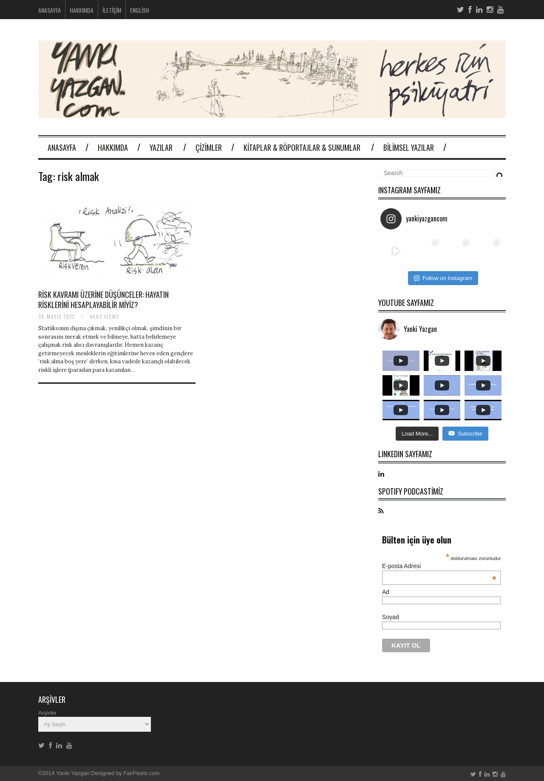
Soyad (390, 617)
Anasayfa (49, 10)
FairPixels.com (141, 773)
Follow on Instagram (443, 278)
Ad (385, 592)
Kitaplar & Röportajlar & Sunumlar (302, 147)
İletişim (111, 10)
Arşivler (47, 713)
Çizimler (209, 147)
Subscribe (465, 433)
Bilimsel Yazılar (408, 147)
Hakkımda (82, 10)
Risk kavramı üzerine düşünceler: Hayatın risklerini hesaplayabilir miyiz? (103, 299)
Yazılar (161, 147)
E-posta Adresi (439, 566)
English (139, 10)
